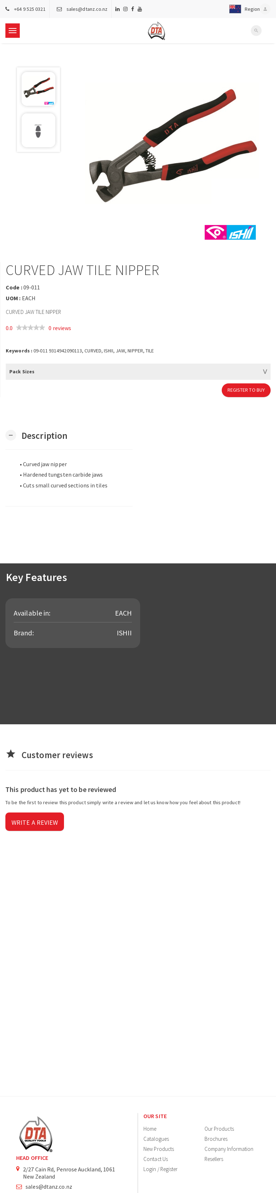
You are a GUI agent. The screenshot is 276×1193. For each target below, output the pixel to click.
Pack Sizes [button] (21, 371)
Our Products (219, 1128)
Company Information (229, 1148)
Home (149, 1128)
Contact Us (155, 1159)
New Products (158, 1148)
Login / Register (160, 1169)
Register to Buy (246, 390)
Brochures (216, 1138)
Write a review (35, 822)
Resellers (214, 1159)
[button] (243, 9)
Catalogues (156, 1138)
